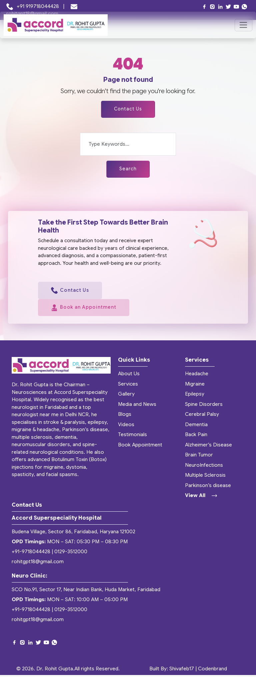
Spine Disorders (204, 406)
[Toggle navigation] (243, 25)
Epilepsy (194, 396)
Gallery (126, 396)
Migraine (195, 386)
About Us (129, 376)
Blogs (124, 417)
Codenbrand (212, 671)
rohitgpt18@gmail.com (38, 564)
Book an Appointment (86, 309)
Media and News (137, 406)
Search (128, 170)
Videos (126, 426)
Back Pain (196, 437)
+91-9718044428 (31, 554)
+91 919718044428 (33, 6)
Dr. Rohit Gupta (54, 671)
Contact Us (128, 109)
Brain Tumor (199, 457)
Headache (196, 376)
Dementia (196, 426)
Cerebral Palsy (202, 417)
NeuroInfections (204, 467)
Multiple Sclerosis (205, 477)
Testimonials (132, 437)
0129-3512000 (70, 554)
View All (201, 498)
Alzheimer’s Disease (208, 447)
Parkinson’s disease (208, 487)
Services (128, 386)
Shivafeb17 (181, 671)
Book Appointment (140, 447)
